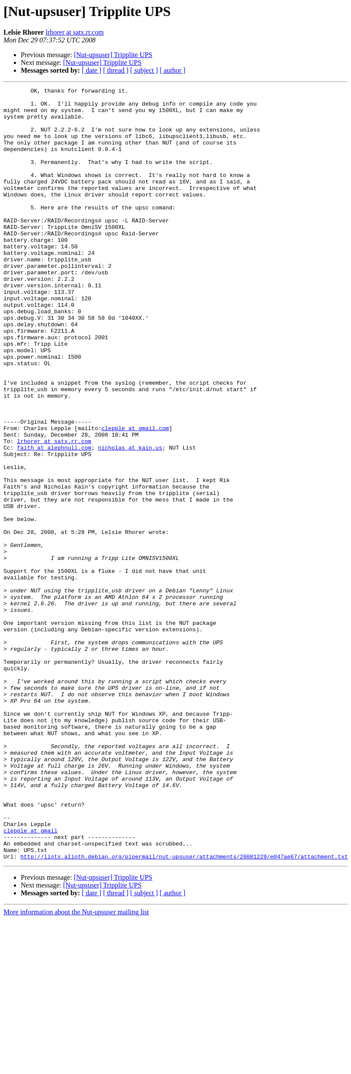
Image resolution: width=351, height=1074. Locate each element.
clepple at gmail (30, 980)
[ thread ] (116, 70)
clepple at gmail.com (135, 497)
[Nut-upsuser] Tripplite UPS (113, 54)
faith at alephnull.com (54, 520)
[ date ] (91, 70)
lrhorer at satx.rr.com (74, 32)
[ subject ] (144, 70)
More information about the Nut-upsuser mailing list (76, 1066)
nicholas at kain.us (130, 520)
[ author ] (173, 70)
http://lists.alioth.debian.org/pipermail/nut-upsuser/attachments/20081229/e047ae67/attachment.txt (184, 1011)
